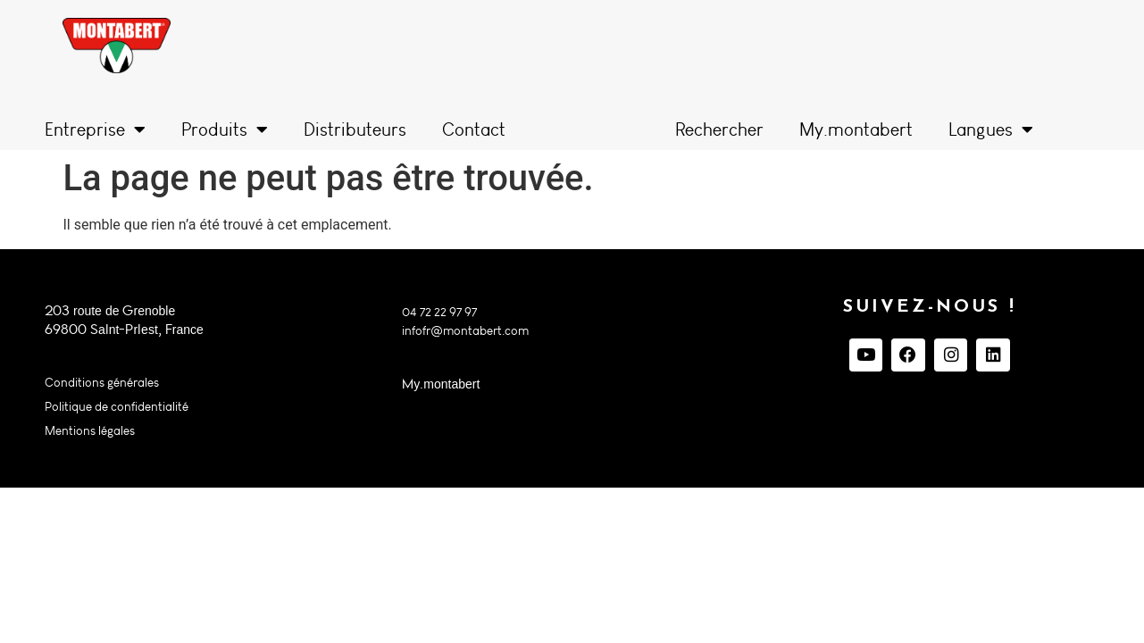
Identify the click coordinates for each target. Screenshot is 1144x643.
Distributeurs (355, 129)
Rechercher (719, 129)
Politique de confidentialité (116, 406)
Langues (990, 129)
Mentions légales (90, 430)
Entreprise (95, 129)
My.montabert (856, 129)
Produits (224, 129)
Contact (473, 129)
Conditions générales (102, 382)
